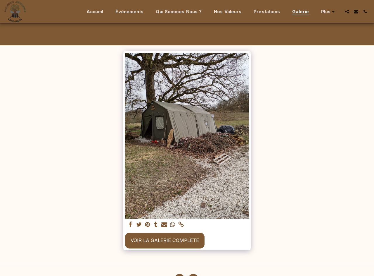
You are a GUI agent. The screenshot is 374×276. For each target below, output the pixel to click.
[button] (347, 11)
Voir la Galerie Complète (165, 240)
